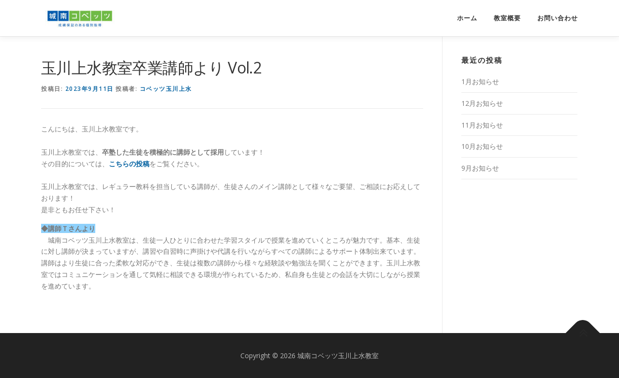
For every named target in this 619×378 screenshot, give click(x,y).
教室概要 (507, 18)
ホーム (467, 18)
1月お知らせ (480, 81)
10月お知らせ (482, 146)
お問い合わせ (557, 18)
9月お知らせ (480, 168)
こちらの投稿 (129, 163)
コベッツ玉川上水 (166, 89)
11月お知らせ (482, 125)
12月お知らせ (482, 103)
